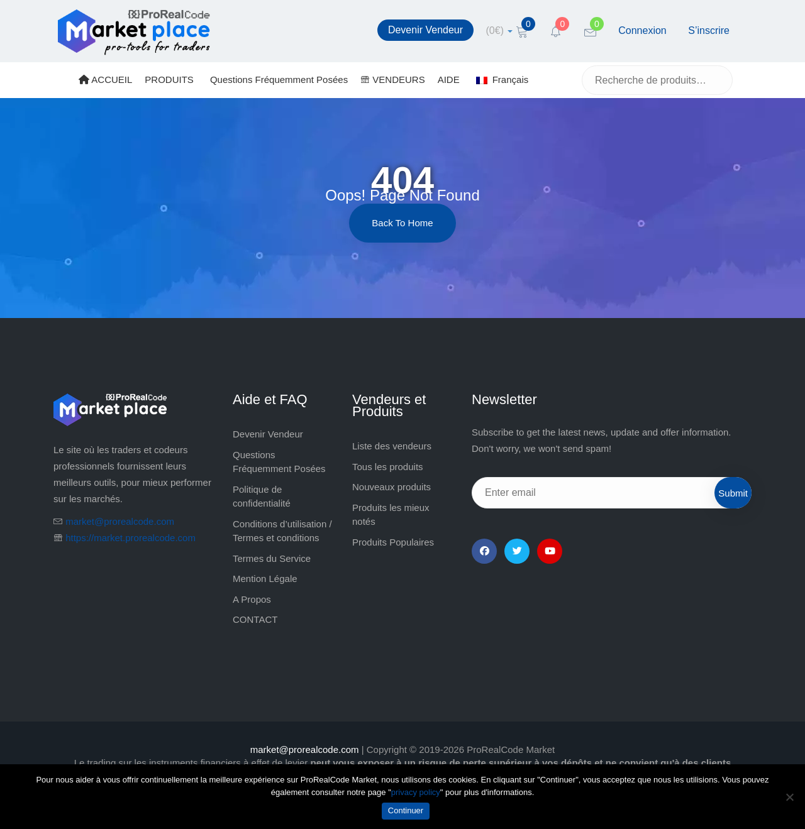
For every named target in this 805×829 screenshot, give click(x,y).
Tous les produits (387, 466)
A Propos (252, 599)
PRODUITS (169, 79)
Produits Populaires (393, 542)
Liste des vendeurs (391, 446)
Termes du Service (272, 558)
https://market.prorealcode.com (130, 537)
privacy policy (415, 792)
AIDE (449, 79)
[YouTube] (549, 551)
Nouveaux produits (391, 486)
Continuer (405, 810)
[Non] (789, 797)
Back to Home (402, 222)
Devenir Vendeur (425, 30)
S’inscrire (709, 30)
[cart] (499, 30)
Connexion (642, 30)
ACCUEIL (105, 79)
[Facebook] (484, 551)
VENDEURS (392, 79)
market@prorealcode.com (119, 521)
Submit (733, 493)
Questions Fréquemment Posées (279, 79)
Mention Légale (265, 578)
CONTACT (255, 619)
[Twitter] (517, 551)
